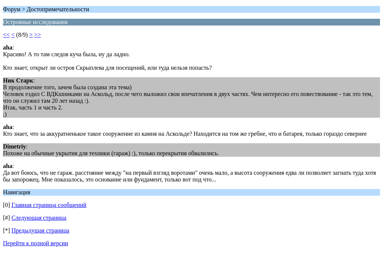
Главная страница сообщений (49, 205)
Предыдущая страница (40, 230)
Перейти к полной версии (35, 243)
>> (37, 35)
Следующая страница (39, 217)
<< (6, 35)
